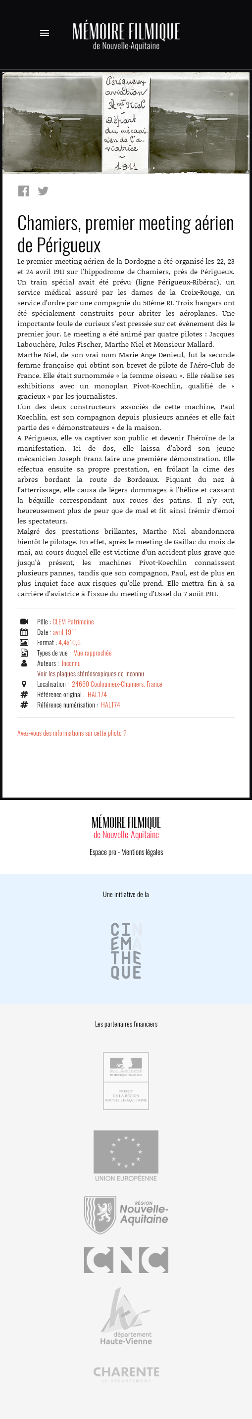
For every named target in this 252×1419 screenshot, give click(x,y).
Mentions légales (142, 852)
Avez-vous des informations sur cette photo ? (72, 733)
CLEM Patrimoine (73, 621)
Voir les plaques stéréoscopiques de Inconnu (90, 673)
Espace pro (103, 852)
